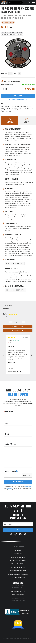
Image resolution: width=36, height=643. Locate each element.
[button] (18, 371)
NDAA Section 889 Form (18, 564)
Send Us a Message (18, 594)
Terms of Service (9, 488)
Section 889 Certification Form (18, 99)
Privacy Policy (28, 486)
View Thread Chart (14, 263)
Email (7, 434)
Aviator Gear (9, 638)
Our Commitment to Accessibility (18, 574)
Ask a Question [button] (18, 330)
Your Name (9, 411)
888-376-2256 (18, 583)
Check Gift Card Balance (18, 577)
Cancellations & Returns (18, 567)
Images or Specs (11, 471)
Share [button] (11, 368)
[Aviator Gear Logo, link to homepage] (4, 2)
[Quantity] (14, 73)
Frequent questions (10, 122)
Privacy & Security (27, 638)
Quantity (4, 73)
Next (31, 355)
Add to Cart (18, 95)
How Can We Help (10, 444)
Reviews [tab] (6, 322)
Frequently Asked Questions (18, 560)
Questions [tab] (19, 322)
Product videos (26, 122)
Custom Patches (12, 362)
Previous (3, 355)
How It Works (18, 554)
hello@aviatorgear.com (20, 489)
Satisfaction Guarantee (18, 557)
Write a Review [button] (18, 326)
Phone (6, 423)
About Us (18, 550)
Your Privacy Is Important (18, 571)
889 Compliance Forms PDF (15, 290)
